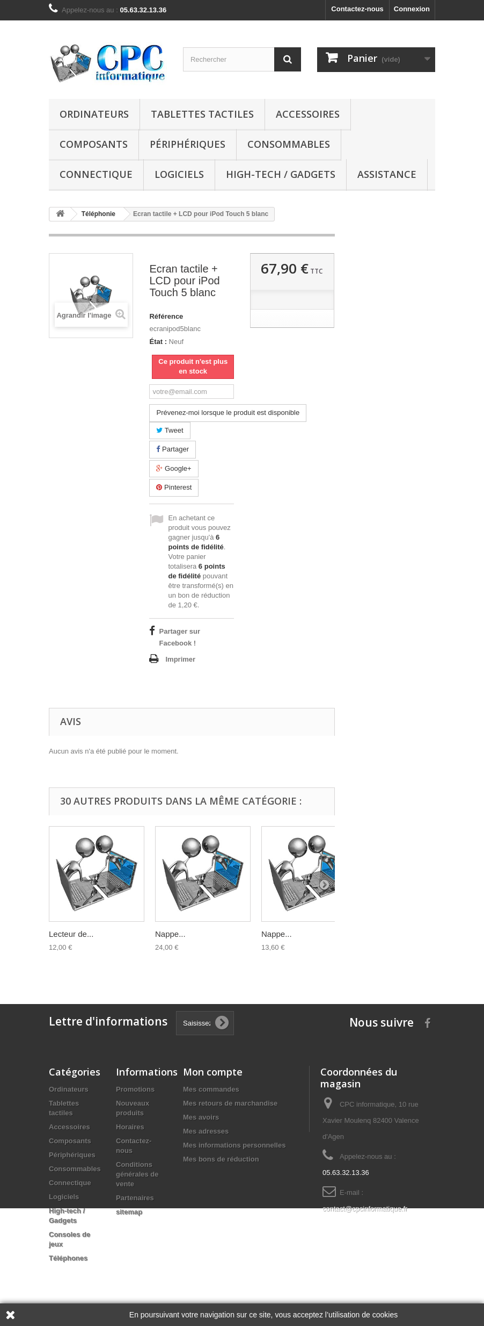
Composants (94, 144)
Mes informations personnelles (234, 1145)
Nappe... (170, 933)
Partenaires (135, 1198)
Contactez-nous (357, 9)
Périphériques (187, 144)
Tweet (169, 430)
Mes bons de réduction (221, 1159)
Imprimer (180, 659)
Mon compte (213, 1071)
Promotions (135, 1089)
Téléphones (68, 1258)
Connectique (96, 174)
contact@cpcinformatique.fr (364, 1209)
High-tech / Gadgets (280, 174)
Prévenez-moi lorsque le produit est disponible (227, 412)
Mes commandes (211, 1089)
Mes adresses (206, 1131)
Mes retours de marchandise (230, 1103)
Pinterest (174, 487)
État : (158, 342)
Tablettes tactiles (202, 113)
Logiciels (179, 174)
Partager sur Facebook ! (179, 637)
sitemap (129, 1212)
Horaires (130, 1127)
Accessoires (308, 113)
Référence (166, 316)
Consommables (288, 144)
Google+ (173, 468)
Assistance (386, 174)
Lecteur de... (71, 933)
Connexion (412, 9)
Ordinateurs (94, 113)
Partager (172, 449)
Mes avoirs (201, 1117)
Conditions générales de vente (137, 1174)
